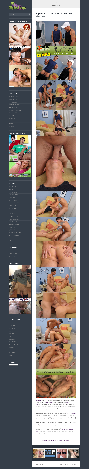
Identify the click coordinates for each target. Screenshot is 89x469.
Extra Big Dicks (13, 102)
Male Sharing (12, 256)
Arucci (11, 251)
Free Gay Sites (12, 189)
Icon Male (11, 336)
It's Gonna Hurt (13, 113)
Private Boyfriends (14, 224)
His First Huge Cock (14, 104)
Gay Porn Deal (13, 200)
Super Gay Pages (13, 238)
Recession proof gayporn (16, 232)
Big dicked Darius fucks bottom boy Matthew (54, 15)
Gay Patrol (12, 328)
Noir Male (11, 347)
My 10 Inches (12, 118)
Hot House (12, 333)
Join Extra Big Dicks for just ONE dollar (56, 442)
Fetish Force (12, 325)
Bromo (11, 323)
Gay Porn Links (13, 253)
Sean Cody (11, 355)
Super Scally (12, 240)
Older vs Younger (14, 216)
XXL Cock (11, 126)
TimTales (11, 123)
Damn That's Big (13, 99)
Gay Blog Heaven (13, 194)
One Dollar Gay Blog (14, 219)
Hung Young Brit (13, 107)
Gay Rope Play (12, 205)
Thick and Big (12, 121)
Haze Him (11, 331)
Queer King (12, 230)
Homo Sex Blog (13, 211)
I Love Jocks (12, 213)
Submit (29, 14)
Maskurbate (12, 339)
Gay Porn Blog (13, 197)
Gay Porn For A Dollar (15, 203)
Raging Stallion (13, 350)
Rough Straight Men (14, 235)
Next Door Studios (14, 344)
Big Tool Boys (42, 466)
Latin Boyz (11, 115)
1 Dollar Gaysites (13, 186)
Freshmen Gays (13, 192)
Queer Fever (12, 227)
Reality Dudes (12, 352)
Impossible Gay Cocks (15, 110)
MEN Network (12, 342)
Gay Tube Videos (13, 208)
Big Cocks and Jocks (14, 96)
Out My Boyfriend (13, 221)
